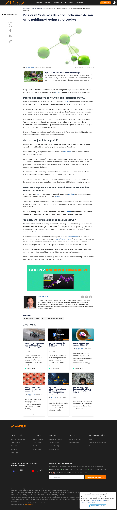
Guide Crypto (15, 453)
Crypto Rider (37, 442)
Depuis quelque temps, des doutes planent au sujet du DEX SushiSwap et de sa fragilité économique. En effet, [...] (82, 358)
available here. (29, 504)
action (71, 194)
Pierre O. (53, 398)
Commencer (105, 2)
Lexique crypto (54, 449)
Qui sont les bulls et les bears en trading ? (62, 73)
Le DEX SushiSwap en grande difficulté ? (81, 344)
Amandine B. (31, 350)
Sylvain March (30, 68)
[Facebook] (10, 30)
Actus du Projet (31, 368)
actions (67, 212)
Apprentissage (54, 442)
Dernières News (10, 14)
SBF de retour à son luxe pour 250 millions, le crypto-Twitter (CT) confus (82, 390)
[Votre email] (68, 477)
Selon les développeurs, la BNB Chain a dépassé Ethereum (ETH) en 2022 (57, 391)
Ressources (27, 8)
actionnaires (72, 236)
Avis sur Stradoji (74, 442)
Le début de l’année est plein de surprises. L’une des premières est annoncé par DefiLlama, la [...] (58, 360)
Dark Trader (36, 446)
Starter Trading (38, 439)
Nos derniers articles (55, 439)
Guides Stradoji (54, 446)
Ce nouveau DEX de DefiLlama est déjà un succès (58, 345)
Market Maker (37, 449)
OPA (57, 92)
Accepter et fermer (98, 506)
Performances (57, 3)
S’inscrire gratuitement (95, 477)
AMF (34, 232)
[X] (10, 25)
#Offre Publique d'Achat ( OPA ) (52, 318)
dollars (57, 197)
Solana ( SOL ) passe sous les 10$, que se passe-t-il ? (33, 389)
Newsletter (14, 449)
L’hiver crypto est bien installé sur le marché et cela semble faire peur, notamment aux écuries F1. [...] (33, 360)
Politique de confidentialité (98, 500)
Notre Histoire (69, 3)
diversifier (67, 152)
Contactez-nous (94, 446)
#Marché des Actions (31, 318)
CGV (90, 439)
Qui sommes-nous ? (75, 439)
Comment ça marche (43, 3)
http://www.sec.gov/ (64, 239)
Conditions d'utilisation (87, 502)
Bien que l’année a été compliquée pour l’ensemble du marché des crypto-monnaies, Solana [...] (33, 404)
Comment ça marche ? (18, 439)
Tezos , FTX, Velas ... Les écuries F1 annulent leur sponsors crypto (34, 345)
